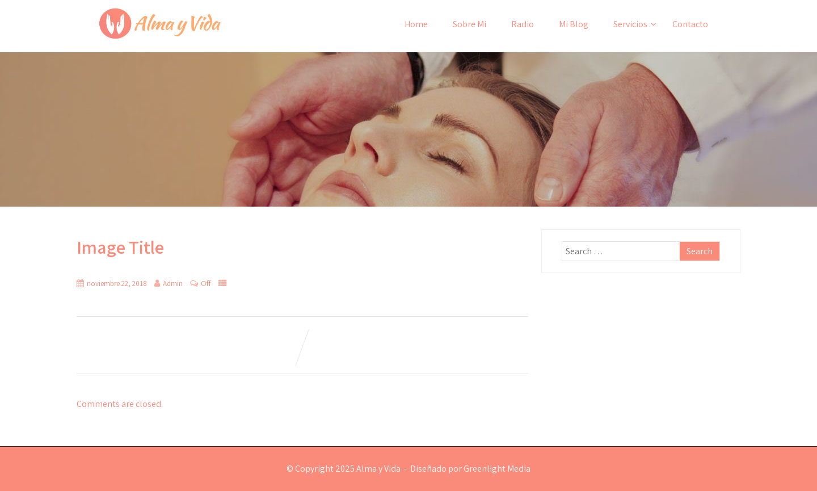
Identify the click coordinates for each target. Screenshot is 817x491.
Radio (522, 24)
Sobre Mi (469, 24)
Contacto (690, 24)
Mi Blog (573, 24)
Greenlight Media (497, 469)
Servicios (634, 24)
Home (416, 24)
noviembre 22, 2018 (117, 283)
